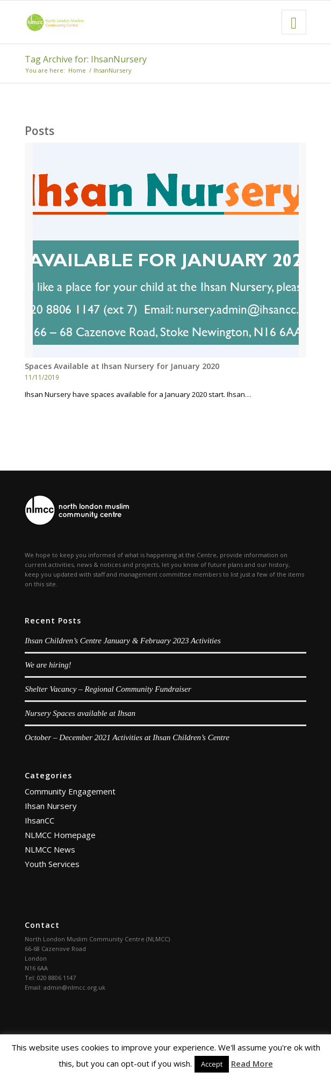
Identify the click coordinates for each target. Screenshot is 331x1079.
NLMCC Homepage (60, 834)
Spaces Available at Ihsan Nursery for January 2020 (122, 366)
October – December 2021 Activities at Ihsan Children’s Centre (127, 737)
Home (77, 70)
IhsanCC (39, 820)
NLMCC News (50, 849)
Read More (252, 1063)
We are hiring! (48, 665)
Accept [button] (211, 1064)
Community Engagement (70, 791)
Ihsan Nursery (51, 805)
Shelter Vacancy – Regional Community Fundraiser (108, 689)
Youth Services (52, 863)
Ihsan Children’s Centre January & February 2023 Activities (123, 640)
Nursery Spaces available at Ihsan (80, 713)
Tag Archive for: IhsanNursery (86, 59)
